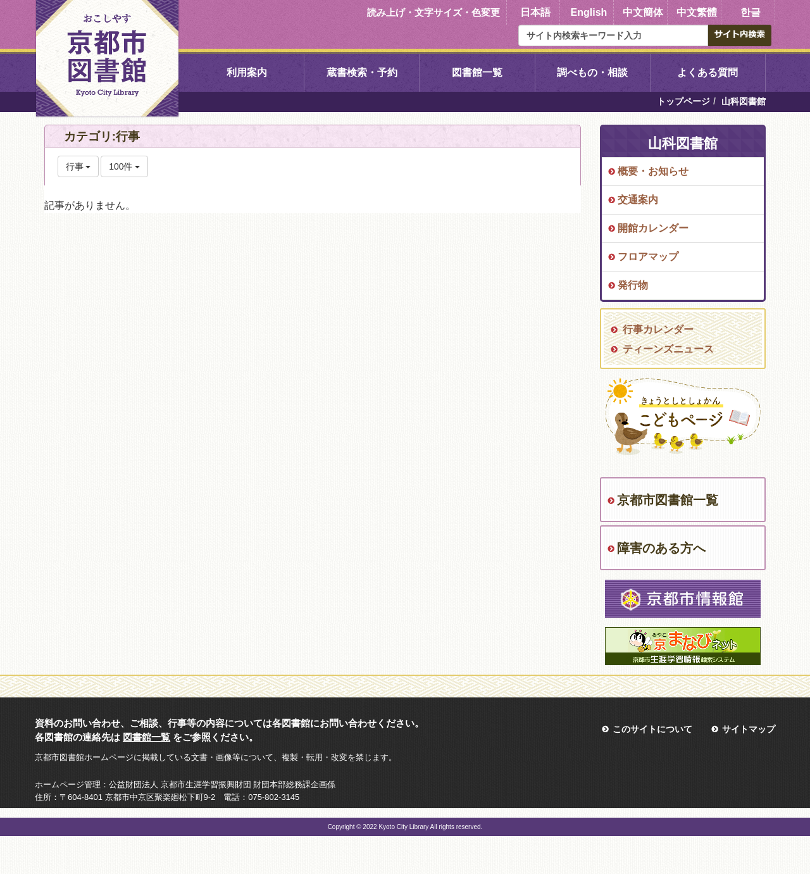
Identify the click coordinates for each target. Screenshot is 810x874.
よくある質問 (707, 72)
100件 (124, 166)
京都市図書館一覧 (667, 500)
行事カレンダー (658, 329)
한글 (750, 12)
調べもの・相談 (592, 72)
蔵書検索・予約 (362, 72)
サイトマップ (748, 729)
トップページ (683, 101)
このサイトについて (652, 729)
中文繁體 (696, 12)
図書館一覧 (477, 72)
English (589, 12)
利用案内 (247, 72)
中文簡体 (643, 12)
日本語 (535, 12)
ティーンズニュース (668, 349)
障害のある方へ (661, 548)
